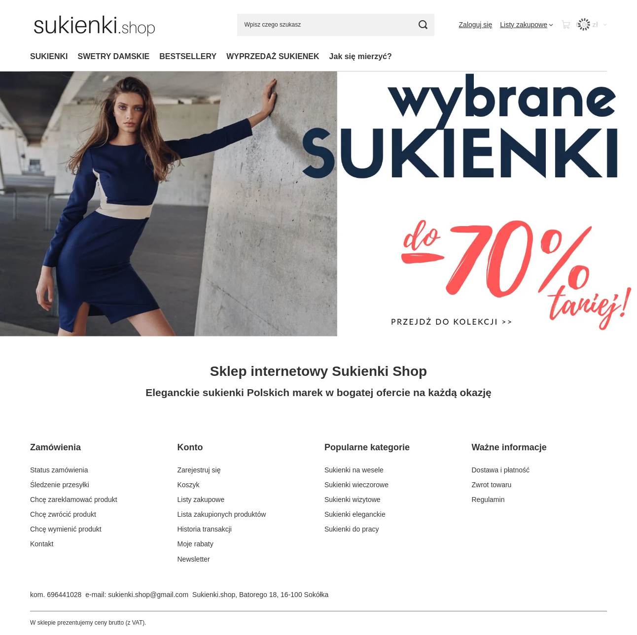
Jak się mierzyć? (360, 56)
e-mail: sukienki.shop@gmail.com (136, 595)
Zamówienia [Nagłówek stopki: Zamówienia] (55, 447)
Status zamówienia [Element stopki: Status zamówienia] (59, 470)
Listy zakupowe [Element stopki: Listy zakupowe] (201, 499)
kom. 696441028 (55, 595)
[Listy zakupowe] (526, 25)
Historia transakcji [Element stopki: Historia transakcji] (204, 529)
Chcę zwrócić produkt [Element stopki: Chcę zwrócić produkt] (63, 514)
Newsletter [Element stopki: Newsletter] (193, 559)
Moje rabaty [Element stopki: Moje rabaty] (195, 544)
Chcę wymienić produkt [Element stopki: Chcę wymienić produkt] (66, 529)
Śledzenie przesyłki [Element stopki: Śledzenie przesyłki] (59, 485)
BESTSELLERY (187, 56)
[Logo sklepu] (94, 24)
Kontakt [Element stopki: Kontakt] (41, 544)
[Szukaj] (423, 25)
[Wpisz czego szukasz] (335, 25)
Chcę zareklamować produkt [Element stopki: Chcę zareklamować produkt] (73, 499)
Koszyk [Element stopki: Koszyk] (188, 485)
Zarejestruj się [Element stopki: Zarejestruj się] (199, 470)
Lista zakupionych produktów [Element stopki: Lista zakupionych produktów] (221, 514)
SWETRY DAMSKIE (113, 56)
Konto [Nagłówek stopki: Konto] (190, 447)
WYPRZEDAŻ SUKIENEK (272, 56)
